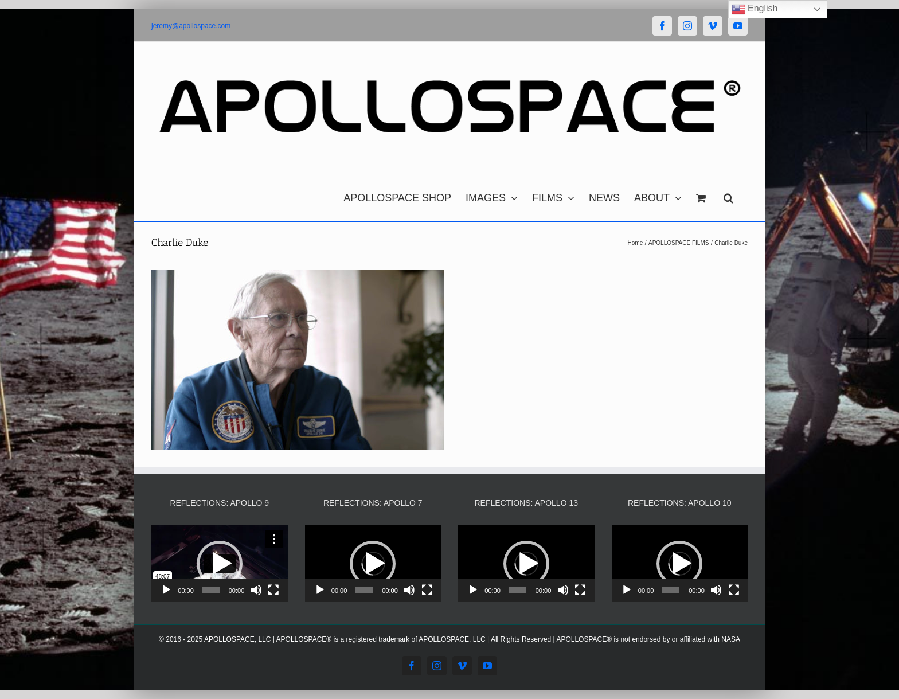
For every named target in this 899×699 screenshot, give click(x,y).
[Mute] (256, 590)
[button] (728, 195)
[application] (219, 563)
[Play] (166, 590)
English (755, 9)
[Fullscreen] (273, 590)
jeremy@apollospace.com (190, 26)
